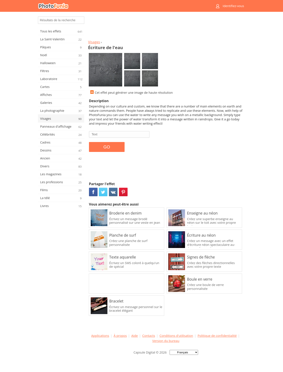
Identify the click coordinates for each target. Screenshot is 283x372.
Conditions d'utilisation (176, 335)
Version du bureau (165, 341)
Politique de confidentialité (217, 335)
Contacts (148, 335)
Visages (94, 42)
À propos (120, 335)
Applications (100, 335)
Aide (134, 335)
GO (106, 147)
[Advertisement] (166, 27)
